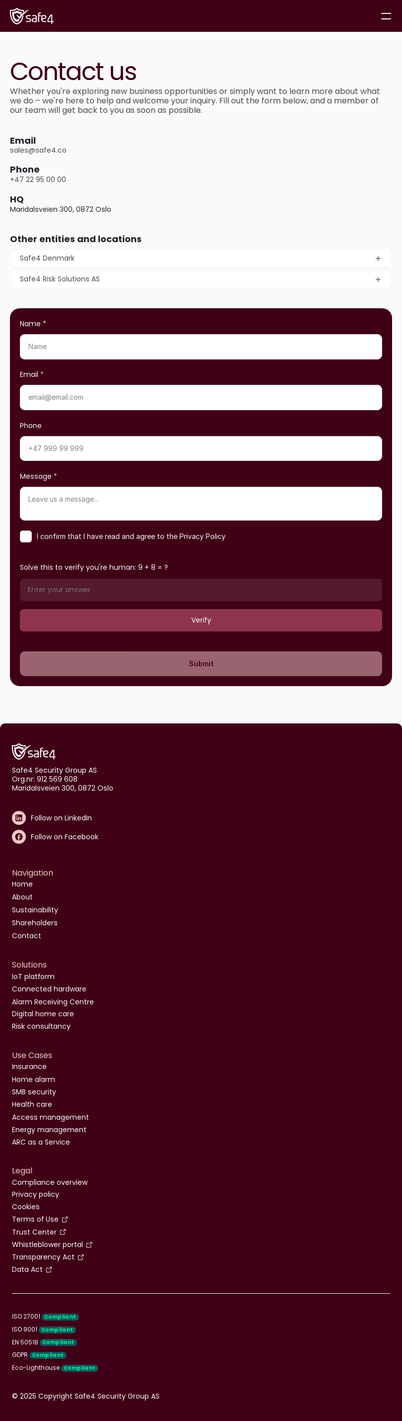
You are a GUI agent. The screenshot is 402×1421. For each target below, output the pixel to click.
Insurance (29, 1066)
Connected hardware (49, 989)
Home (22, 884)
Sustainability (35, 910)
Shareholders (35, 923)
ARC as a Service (41, 1142)
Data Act (27, 1269)
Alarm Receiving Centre (53, 1002)
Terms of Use (35, 1219)
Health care (32, 1104)
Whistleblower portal (47, 1244)
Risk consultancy (41, 1026)
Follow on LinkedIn (61, 818)
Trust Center (34, 1232)
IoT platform (33, 976)
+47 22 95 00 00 (38, 179)
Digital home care (43, 1014)
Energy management (49, 1130)
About (22, 897)
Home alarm (33, 1079)
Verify (201, 620)
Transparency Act (43, 1257)
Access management (50, 1117)
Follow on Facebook (64, 837)
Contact (26, 936)
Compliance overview (49, 1182)
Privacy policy (35, 1194)
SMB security (34, 1092)
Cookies (26, 1207)
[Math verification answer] (201, 590)
